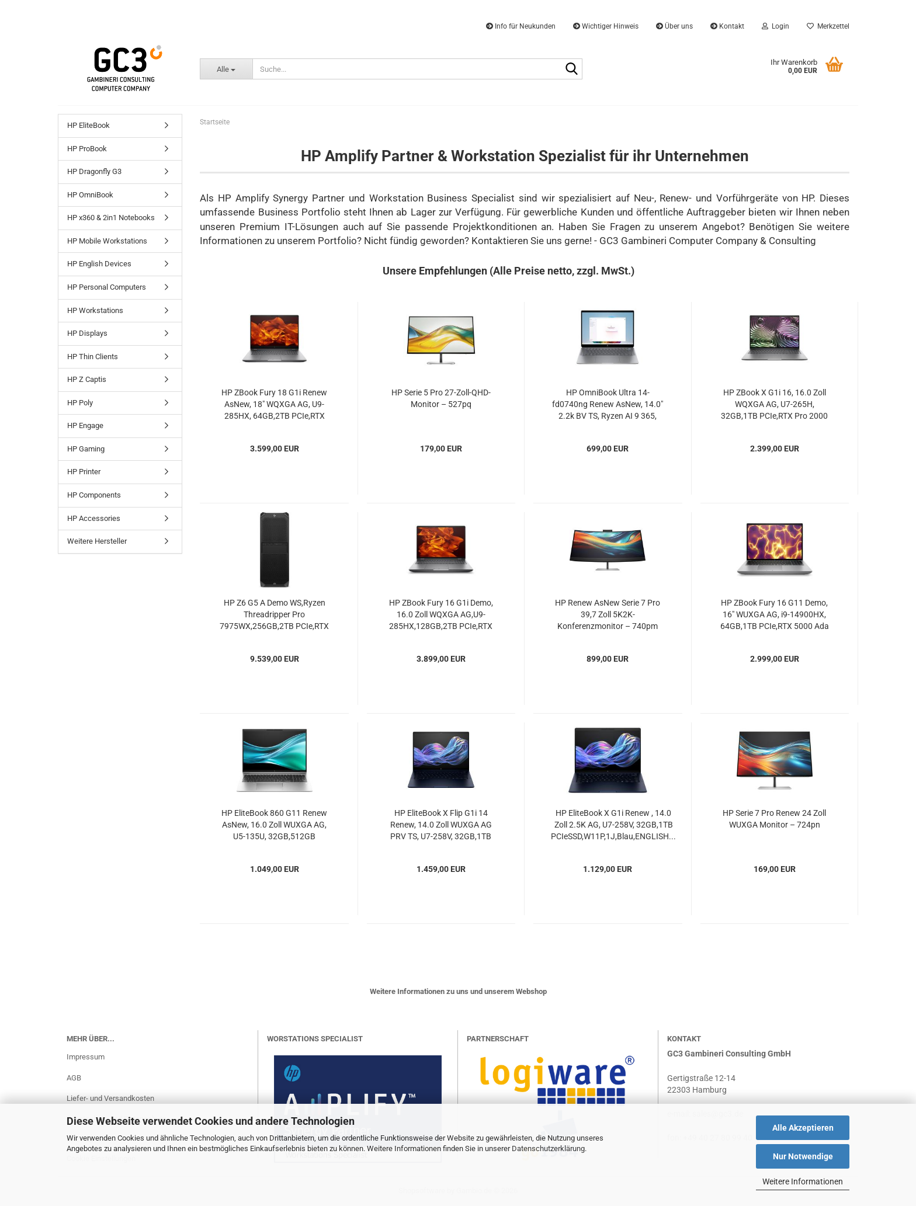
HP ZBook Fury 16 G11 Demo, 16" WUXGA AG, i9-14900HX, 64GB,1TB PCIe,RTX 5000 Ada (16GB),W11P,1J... (774, 615)
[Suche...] (226, 68)
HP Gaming (86, 448)
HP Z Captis (86, 379)
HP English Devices (99, 263)
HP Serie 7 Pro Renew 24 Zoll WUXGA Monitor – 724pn (774, 818)
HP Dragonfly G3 (94, 171)
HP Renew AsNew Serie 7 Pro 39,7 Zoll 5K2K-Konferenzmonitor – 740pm (607, 614)
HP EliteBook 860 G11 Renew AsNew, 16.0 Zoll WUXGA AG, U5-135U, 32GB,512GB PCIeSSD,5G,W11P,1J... (274, 825)
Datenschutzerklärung (548, 1148)
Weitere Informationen (802, 1181)
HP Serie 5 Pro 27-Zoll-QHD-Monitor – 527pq (441, 398)
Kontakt (727, 26)
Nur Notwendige (803, 1156)
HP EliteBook (88, 125)
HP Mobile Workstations (107, 241)
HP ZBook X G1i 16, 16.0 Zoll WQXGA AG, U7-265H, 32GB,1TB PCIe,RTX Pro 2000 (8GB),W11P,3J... (774, 405)
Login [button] (775, 26)
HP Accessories (93, 518)
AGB (74, 1077)
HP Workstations (95, 310)
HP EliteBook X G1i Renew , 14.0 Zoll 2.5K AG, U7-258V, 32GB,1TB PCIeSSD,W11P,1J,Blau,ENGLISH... (613, 824)
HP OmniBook (90, 194)
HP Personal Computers (106, 287)
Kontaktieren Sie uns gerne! (531, 240)
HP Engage (85, 425)
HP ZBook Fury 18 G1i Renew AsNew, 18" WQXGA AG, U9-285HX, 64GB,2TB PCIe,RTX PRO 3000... (274, 405)
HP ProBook (87, 148)
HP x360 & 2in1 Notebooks (111, 217)
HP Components (94, 495)
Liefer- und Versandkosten (110, 1098)
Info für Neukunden (521, 26)
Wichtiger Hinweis (606, 26)
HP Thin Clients (92, 356)
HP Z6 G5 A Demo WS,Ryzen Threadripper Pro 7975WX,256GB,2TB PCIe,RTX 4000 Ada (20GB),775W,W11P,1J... (274, 615)
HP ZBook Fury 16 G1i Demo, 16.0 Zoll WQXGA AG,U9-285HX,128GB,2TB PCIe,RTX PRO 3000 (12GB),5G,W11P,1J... (441, 615)
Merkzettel (828, 26)
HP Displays (87, 333)
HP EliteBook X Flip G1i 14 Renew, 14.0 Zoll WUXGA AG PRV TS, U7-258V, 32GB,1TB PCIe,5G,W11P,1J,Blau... (441, 825)
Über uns (674, 26)
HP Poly (80, 402)
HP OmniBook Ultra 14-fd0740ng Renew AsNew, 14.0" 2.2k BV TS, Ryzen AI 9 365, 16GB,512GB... (607, 405)
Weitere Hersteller (97, 541)
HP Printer (83, 471)
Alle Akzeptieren (803, 1127)
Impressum (86, 1056)
